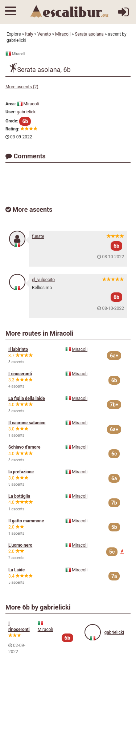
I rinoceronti (20, 373)
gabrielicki (26, 111)
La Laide (16, 569)
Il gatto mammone (26, 520)
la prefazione (21, 471)
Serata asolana (89, 34)
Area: (10, 103)
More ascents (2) (21, 86)
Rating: (12, 128)
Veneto (44, 34)
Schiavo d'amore (24, 447)
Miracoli (63, 34)
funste (38, 236)
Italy (29, 34)
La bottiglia (19, 496)
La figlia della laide (26, 398)
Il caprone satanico (26, 422)
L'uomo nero (20, 545)
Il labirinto (18, 349)
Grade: (11, 121)
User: (10, 111)
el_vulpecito (43, 279)
